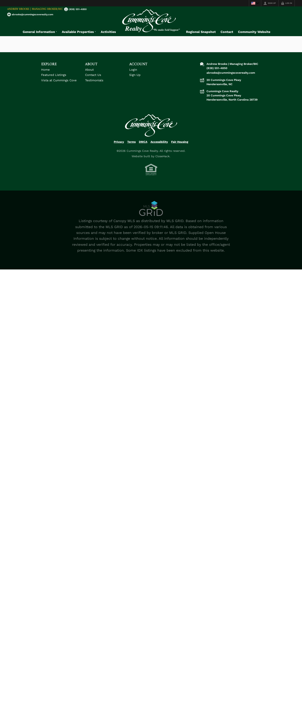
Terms (131, 145)
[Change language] (255, 3)
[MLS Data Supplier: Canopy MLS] (151, 212)
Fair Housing (179, 145)
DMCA (143, 145)
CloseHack (162, 160)
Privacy (119, 145)
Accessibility (159, 145)
